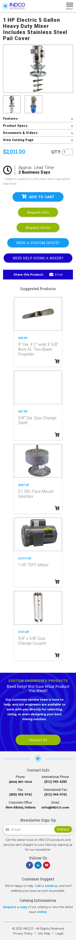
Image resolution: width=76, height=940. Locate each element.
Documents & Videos (20, 133)
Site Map (44, 933)
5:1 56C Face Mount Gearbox (36, 494)
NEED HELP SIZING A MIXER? (38, 258)
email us (51, 886)
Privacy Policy (23, 933)
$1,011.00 (24, 558)
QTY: (56, 151)
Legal (59, 933)
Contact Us (38, 740)
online (42, 912)
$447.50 (23, 484)
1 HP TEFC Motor (33, 564)
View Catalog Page (18, 140)
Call (38, 886)
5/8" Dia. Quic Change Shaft (37, 420)
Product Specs (15, 126)
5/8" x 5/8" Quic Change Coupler (32, 641)
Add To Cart (38, 196)
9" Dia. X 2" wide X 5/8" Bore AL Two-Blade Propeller (38, 349)
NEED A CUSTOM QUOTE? (38, 243)
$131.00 (23, 631)
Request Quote (38, 227)
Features (10, 119)
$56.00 (22, 338)
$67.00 (22, 411)
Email (56, 274)
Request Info (38, 212)
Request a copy (15, 907)
